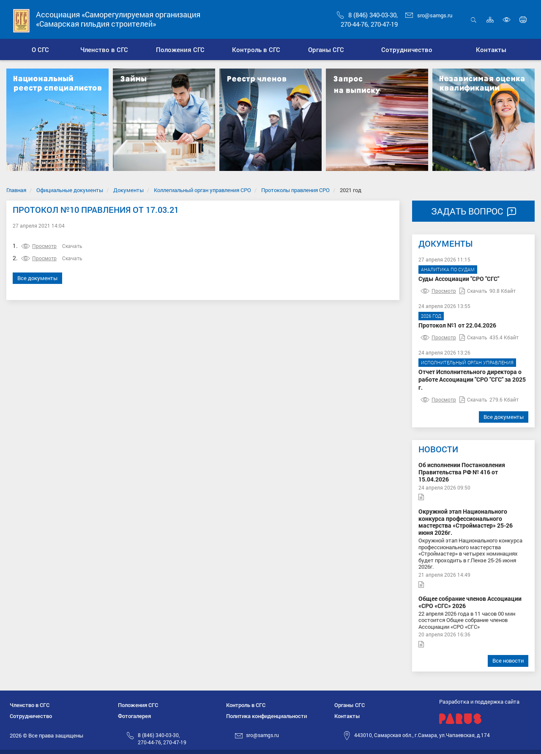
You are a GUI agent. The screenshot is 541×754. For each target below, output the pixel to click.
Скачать (72, 245)
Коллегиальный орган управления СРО (202, 190)
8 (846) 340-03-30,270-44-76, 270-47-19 (162, 739)
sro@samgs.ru (428, 15)
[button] (104, 49)
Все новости (508, 660)
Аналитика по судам (448, 269)
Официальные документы (69, 190)
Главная (16, 190)
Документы (128, 190)
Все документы (37, 278)
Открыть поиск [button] (473, 19)
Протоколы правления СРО (295, 190)
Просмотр (39, 245)
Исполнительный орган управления (467, 362)
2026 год (431, 316)
